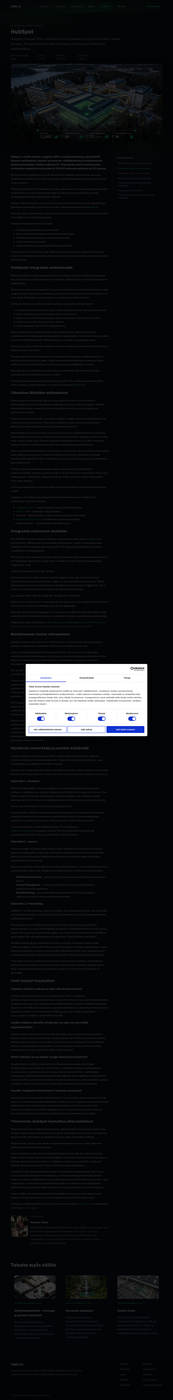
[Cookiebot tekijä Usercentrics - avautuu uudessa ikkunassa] (132, 669)
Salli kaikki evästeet (125, 729)
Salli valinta (86, 729)
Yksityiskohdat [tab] (86, 678)
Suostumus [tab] (46, 678)
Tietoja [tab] (127, 678)
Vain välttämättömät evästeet (48, 729)
